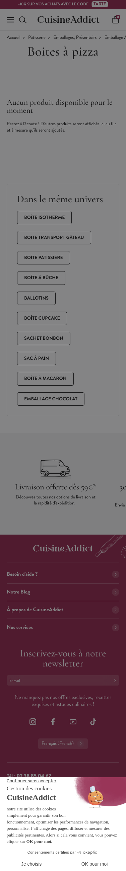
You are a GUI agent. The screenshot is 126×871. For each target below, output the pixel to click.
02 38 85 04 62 (33, 776)
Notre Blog (63, 592)
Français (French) (63, 743)
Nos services (63, 627)
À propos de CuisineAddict (63, 610)
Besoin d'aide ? (63, 574)
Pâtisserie (37, 37)
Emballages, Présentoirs (75, 37)
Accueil (13, 37)
